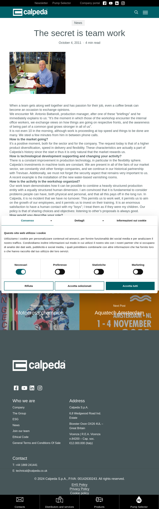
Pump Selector (139, 506)
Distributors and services (59, 506)
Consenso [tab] (27, 220)
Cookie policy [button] (79, 493)
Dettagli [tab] (79, 220)
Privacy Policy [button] (79, 489)
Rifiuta (29, 285)
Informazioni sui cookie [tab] (131, 220)
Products (99, 506)
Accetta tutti (130, 285)
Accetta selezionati (79, 285)
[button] (145, 12)
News (78, 23)
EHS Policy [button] (79, 484)
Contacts (20, 506)
